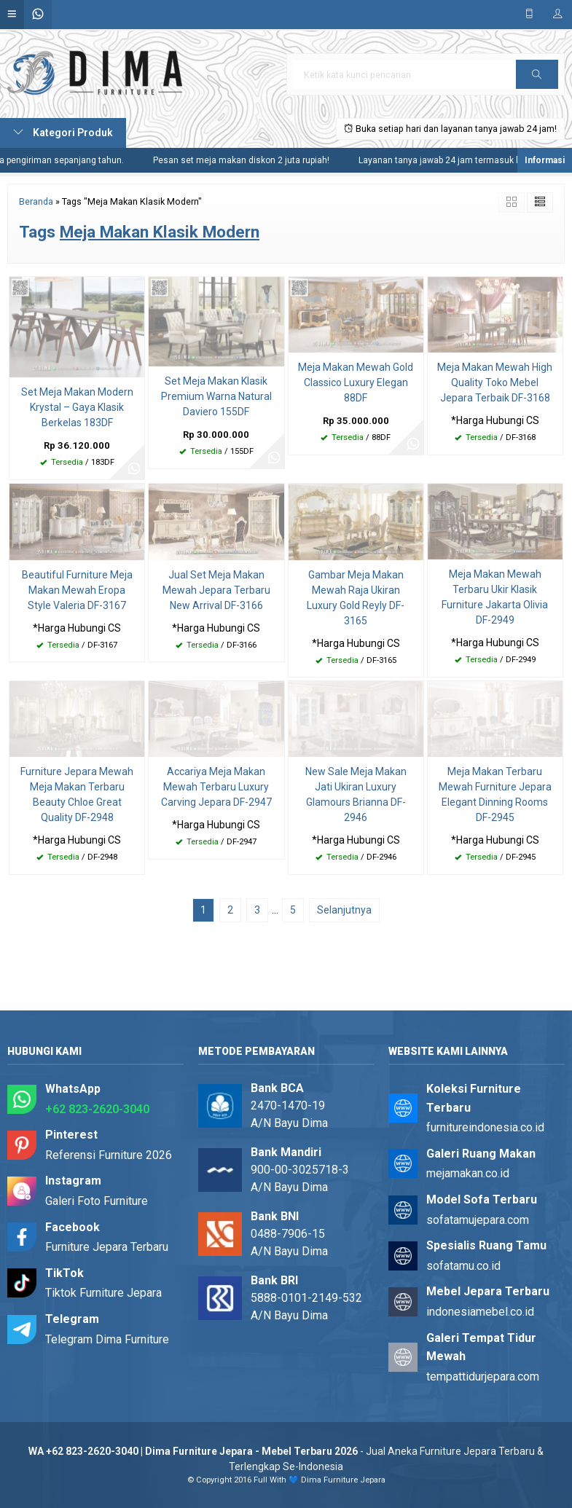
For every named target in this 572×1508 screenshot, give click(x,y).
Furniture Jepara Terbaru (106, 1247)
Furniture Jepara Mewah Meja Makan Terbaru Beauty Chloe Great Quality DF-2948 (76, 794)
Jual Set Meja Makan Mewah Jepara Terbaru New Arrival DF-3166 (216, 590)
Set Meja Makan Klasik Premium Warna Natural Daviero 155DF (216, 396)
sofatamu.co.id (463, 1266)
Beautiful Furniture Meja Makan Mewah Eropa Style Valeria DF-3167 (77, 590)
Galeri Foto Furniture (96, 1201)
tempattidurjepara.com (482, 1376)
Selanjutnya (344, 910)
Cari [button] (537, 79)
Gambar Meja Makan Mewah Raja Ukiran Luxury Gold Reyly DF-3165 (355, 598)
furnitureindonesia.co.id (485, 1127)
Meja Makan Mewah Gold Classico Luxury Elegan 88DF (355, 382)
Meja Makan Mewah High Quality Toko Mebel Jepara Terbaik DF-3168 (494, 382)
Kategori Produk (63, 132)
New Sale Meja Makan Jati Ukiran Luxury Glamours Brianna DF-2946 (356, 794)
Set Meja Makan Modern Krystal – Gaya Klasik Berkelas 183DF (77, 407)
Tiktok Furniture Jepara (103, 1293)
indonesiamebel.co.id (480, 1312)
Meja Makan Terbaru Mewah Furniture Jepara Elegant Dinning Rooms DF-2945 (495, 794)
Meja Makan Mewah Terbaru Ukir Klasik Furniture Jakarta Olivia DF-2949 (495, 597)
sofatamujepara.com (477, 1220)
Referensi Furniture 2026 (108, 1155)
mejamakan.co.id (467, 1173)
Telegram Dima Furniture (107, 1339)
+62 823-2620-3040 (97, 1109)
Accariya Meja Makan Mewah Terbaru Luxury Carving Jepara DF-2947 (216, 787)
